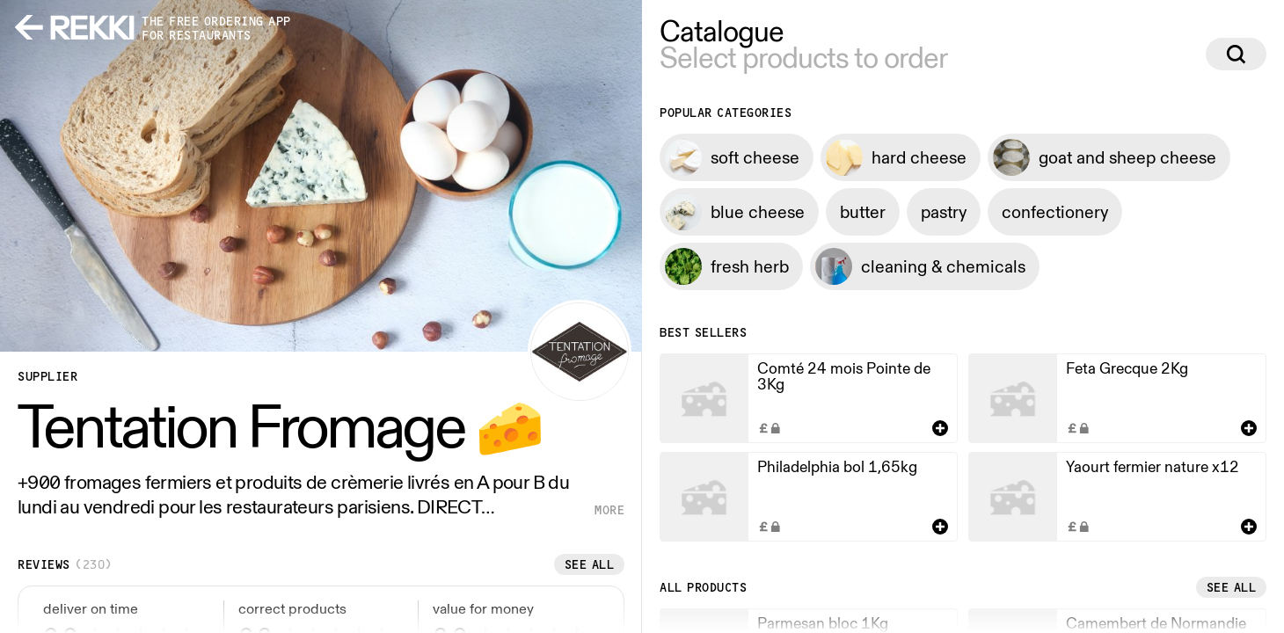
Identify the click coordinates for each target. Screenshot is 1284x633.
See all (590, 564)
